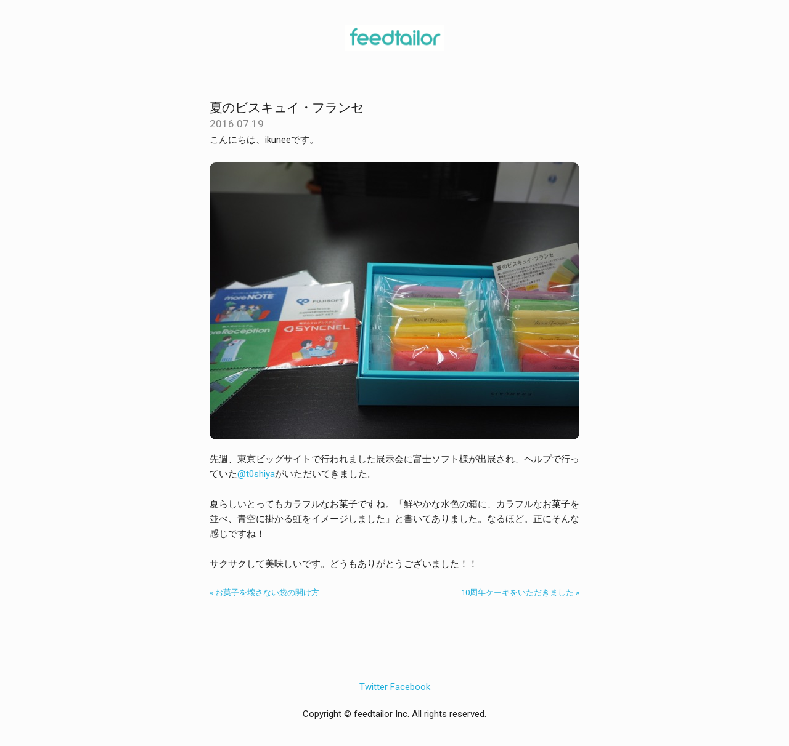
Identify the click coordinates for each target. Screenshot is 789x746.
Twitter (373, 686)
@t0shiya (256, 473)
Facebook (410, 686)
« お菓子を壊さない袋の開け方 (264, 592)
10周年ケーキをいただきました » (520, 592)
